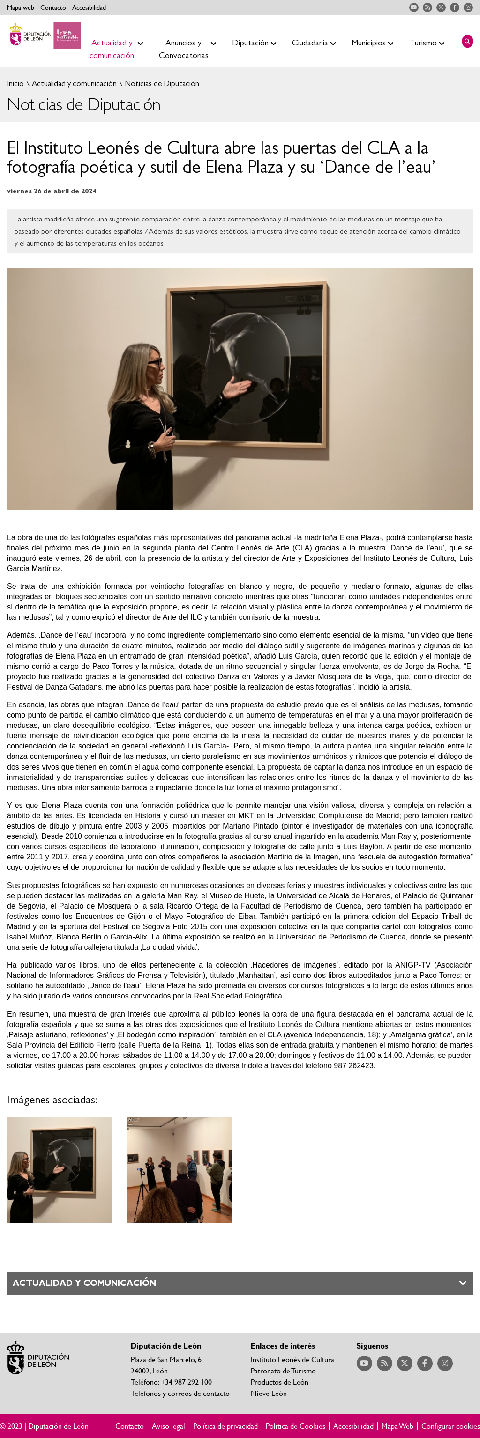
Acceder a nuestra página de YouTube (414, 7)
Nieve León (269, 1392)
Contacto (53, 7)
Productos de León (279, 1381)
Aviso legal (168, 1426)
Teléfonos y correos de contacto (180, 1392)
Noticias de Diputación (161, 84)
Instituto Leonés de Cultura (292, 1359)
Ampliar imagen (59, 1170)
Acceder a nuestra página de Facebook (454, 7)
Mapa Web (397, 1426)
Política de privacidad (225, 1426)
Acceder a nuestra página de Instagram (468, 7)
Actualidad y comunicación (73, 84)
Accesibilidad (89, 7)
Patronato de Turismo (283, 1370)
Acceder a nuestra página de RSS (427, 7)
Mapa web (20, 7)
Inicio (15, 84)
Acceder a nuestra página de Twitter (441, 7)
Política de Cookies (295, 1426)
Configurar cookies (450, 1426)
